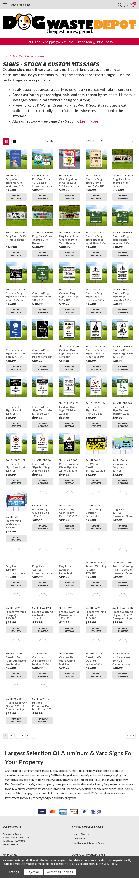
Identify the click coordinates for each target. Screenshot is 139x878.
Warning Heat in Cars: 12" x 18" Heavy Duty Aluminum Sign (69, 183)
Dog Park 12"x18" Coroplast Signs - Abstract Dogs (16, 547)
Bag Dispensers (11, 851)
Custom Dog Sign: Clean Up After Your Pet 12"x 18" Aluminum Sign (95, 353)
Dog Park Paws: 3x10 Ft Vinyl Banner (122, 183)
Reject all (33, 872)
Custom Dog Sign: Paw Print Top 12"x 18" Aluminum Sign (15, 353)
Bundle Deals (10, 838)
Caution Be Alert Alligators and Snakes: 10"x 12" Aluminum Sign (16, 638)
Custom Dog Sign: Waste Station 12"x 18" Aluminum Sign (121, 399)
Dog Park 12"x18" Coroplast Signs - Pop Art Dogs (122, 501)
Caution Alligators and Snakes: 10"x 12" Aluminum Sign (41, 638)
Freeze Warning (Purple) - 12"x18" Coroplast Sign (16, 592)
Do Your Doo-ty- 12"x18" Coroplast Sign (42, 183)
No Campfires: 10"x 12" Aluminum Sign (121, 637)
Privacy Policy (108, 863)
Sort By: (49, 140)
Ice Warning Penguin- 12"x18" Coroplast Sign (122, 456)
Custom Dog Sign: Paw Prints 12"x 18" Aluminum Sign (42, 353)
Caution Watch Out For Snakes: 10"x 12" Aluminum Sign (95, 638)
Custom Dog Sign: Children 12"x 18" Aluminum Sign (68, 410)
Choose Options (16, 197)
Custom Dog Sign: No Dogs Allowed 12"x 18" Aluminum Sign (41, 456)
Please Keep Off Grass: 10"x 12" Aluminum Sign (16, 683)
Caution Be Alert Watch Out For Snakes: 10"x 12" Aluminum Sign (68, 638)
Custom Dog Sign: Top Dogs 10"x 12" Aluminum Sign (69, 297)
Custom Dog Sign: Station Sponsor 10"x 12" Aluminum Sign (121, 240)
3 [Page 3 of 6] (16, 712)
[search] (119, 4)
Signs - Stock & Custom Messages (28, 56)
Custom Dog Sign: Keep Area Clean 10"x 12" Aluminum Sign (16, 297)
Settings (13, 872)
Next (131, 712)
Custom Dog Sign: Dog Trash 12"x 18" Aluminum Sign (122, 353)
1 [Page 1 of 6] (5, 712)
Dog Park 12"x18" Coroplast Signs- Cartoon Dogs (69, 547)
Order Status (78, 815)
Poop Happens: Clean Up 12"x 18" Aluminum (69, 456)
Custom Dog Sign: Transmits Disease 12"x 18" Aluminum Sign (42, 410)
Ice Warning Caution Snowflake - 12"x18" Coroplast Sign (95, 501)
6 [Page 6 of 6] (33, 712)
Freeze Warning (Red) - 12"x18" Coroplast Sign (122, 547)
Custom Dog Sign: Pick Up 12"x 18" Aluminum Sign (15, 410)
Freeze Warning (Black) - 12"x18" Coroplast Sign (96, 547)
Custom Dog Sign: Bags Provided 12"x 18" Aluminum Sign (121, 297)
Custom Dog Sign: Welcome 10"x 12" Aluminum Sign (41, 297)
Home (6, 56)
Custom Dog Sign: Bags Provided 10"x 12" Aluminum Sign (95, 297)
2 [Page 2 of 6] (11, 712)
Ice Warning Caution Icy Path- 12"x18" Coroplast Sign (69, 501)
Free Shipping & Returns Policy (88, 820)
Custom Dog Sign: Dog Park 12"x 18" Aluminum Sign (68, 353)
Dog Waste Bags (11, 842)
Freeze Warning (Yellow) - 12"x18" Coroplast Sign (42, 592)
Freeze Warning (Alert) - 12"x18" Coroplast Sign (96, 592)
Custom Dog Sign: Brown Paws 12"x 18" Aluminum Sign (95, 183)
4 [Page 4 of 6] (22, 712)
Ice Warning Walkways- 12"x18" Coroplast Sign (15, 501)
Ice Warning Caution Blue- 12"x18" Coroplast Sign (42, 501)
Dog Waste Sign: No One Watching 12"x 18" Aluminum (15, 183)
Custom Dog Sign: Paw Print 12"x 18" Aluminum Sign (15, 456)
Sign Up (85, 811)
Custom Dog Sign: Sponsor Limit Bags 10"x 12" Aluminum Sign (96, 240)
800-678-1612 (20, 4)
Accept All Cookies (60, 872)
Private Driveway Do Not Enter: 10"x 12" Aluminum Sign (42, 683)
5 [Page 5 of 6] (27, 712)
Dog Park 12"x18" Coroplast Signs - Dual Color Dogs (42, 547)
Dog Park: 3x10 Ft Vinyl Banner (16, 238)
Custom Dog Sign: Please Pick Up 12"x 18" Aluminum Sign (94, 399)
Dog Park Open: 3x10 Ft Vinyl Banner (42, 239)
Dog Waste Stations (13, 847)
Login (74, 811)
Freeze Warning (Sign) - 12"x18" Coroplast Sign (122, 592)
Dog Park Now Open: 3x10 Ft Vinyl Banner (68, 239)
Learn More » (90, 121)
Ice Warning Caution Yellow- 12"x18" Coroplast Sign (96, 456)
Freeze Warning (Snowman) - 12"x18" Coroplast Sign (69, 592)
